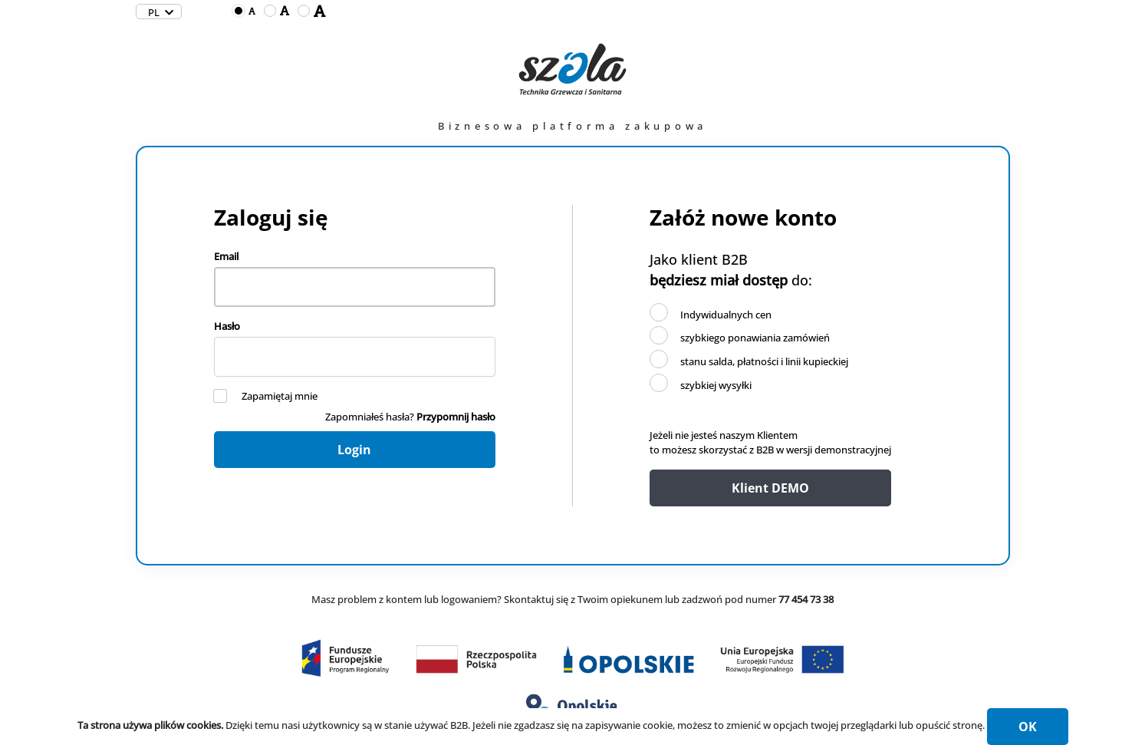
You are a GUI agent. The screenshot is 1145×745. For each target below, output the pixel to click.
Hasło (227, 326)
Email (226, 256)
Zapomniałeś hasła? (410, 417)
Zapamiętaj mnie (280, 396)
